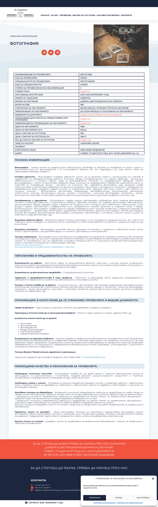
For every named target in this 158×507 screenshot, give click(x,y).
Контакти (126, 15)
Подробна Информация (23, 36)
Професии (65, 15)
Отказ (118, 497)
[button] (153, 478)
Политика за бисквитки (104, 503)
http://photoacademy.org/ (94, 396)
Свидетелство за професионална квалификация (108, 116)
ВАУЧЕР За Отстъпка (83, 15)
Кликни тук (86, 120)
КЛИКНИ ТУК (86, 141)
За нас (54, 15)
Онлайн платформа (108, 15)
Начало (45, 15)
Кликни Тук (86, 92)
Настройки (143, 497)
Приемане (94, 497)
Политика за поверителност (130, 503)
